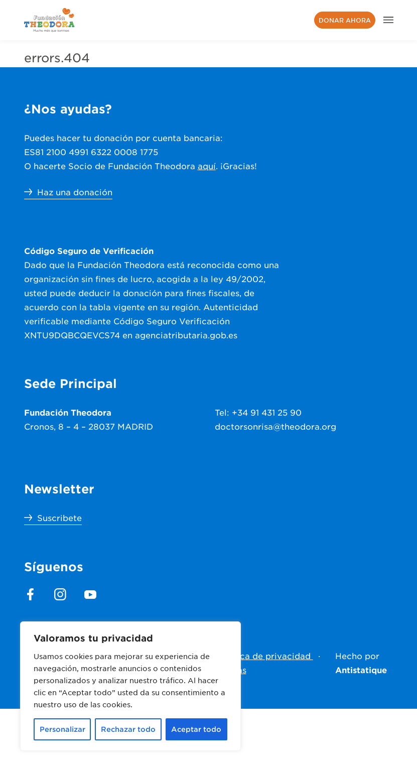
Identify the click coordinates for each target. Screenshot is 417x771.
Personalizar (62, 729)
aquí (207, 166)
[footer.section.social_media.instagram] (60, 594)
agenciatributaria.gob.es (186, 335)
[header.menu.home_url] (49, 20)
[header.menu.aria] (388, 20)
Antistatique (361, 670)
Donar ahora (345, 20)
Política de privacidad (265, 656)
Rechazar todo (128, 729)
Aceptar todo (196, 729)
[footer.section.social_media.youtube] (90, 594)
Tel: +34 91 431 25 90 (258, 412)
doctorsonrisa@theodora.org (275, 426)
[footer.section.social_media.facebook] (30, 594)
